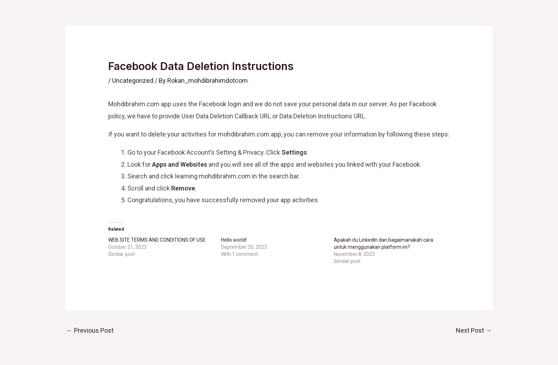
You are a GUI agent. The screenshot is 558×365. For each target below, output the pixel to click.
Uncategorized (132, 80)
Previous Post (90, 330)
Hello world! (234, 240)
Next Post (474, 330)
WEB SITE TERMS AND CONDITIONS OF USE (157, 240)
